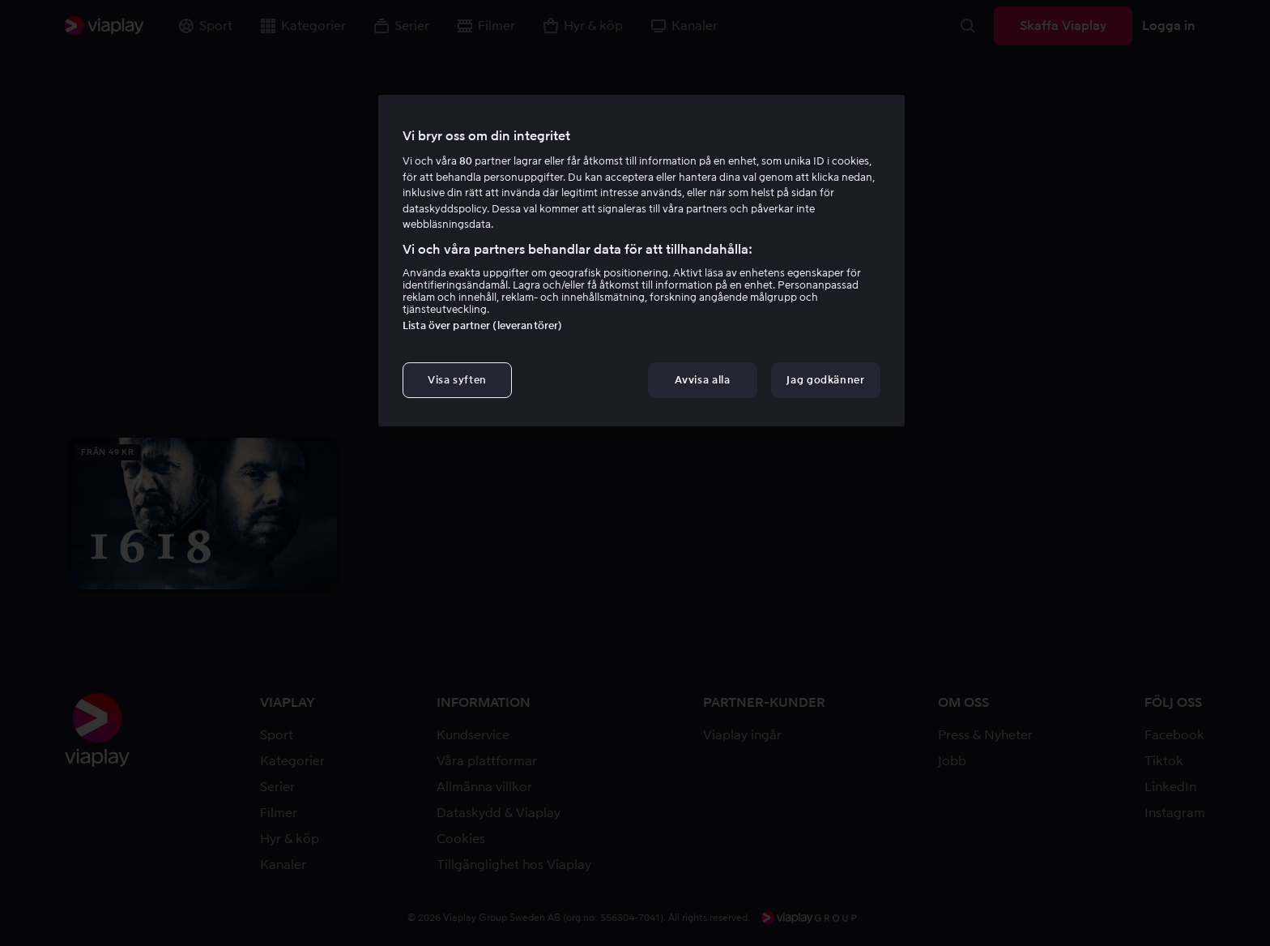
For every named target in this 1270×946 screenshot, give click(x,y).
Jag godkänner (825, 380)
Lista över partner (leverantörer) (482, 325)
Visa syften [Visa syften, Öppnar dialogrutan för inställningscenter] (457, 380)
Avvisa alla (702, 380)
